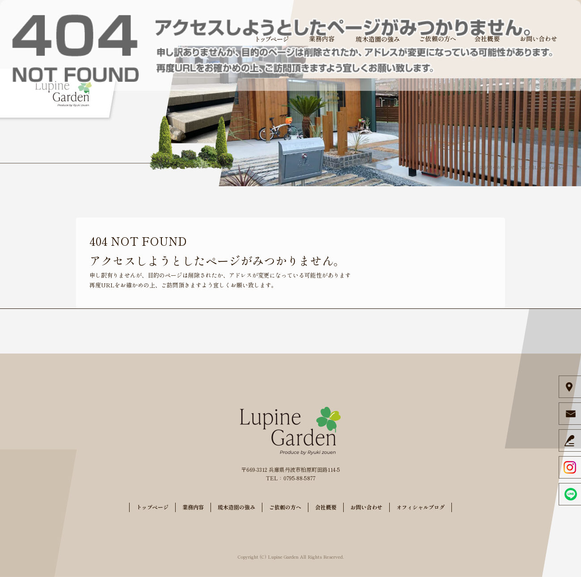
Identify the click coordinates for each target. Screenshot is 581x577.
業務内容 (321, 39)
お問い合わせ (538, 39)
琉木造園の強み (377, 39)
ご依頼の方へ (438, 39)
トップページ (272, 39)
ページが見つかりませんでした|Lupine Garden (517, 167)
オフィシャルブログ (420, 507)
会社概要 (487, 39)
